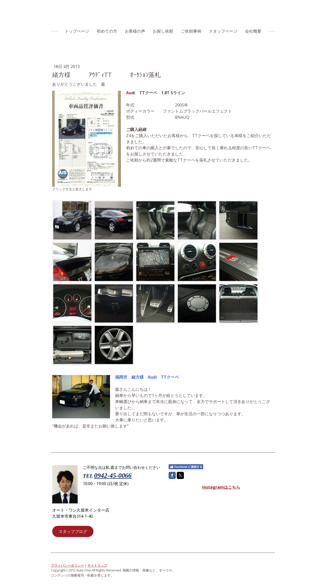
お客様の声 (135, 31)
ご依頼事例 (191, 31)
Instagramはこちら (221, 487)
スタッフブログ (73, 531)
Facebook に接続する (186, 467)
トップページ (77, 31)
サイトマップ (97, 565)
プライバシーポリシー (67, 565)
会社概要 (253, 31)
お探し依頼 (163, 31)
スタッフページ (223, 31)
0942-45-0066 (112, 475)
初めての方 (107, 31)
